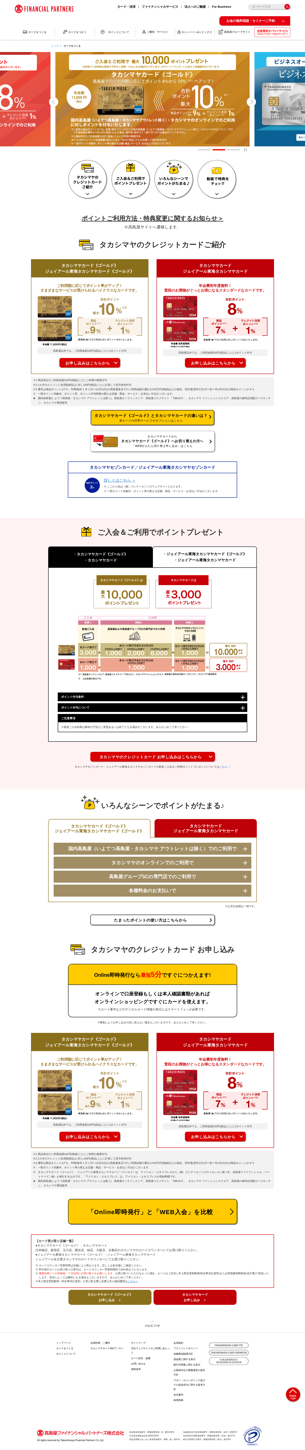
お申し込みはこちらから (87, 363)
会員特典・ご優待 (100, 1342)
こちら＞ (133, 1281)
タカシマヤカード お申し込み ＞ (195, 1297)
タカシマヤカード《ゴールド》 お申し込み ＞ (110, 1297)
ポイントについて (66, 1353)
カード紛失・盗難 (140, 1358)
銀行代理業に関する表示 (187, 1364)
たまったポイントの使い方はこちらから (150, 920)
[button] (54, 102)
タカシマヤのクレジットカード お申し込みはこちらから (150, 757)
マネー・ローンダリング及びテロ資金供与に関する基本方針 (189, 1385)
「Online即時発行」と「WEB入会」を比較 (150, 1212)
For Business (221, 6)
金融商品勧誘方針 (183, 1353)
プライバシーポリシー (186, 1348)
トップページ (63, 1342)
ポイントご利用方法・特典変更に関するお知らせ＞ (153, 218)
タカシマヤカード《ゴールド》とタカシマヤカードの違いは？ (151, 417)
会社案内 (178, 1394)
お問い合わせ (138, 1363)
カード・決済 (126, 6)
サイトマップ (138, 1342)
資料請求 (136, 1369)
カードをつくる (64, 1348)
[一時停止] (245, 149)
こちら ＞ (225, 766)
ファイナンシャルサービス (160, 6)
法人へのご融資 (195, 6)
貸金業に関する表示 (184, 1359)
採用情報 (178, 1400)
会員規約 (178, 1342)
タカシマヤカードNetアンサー (107, 1348)
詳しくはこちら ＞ (120, 480)
